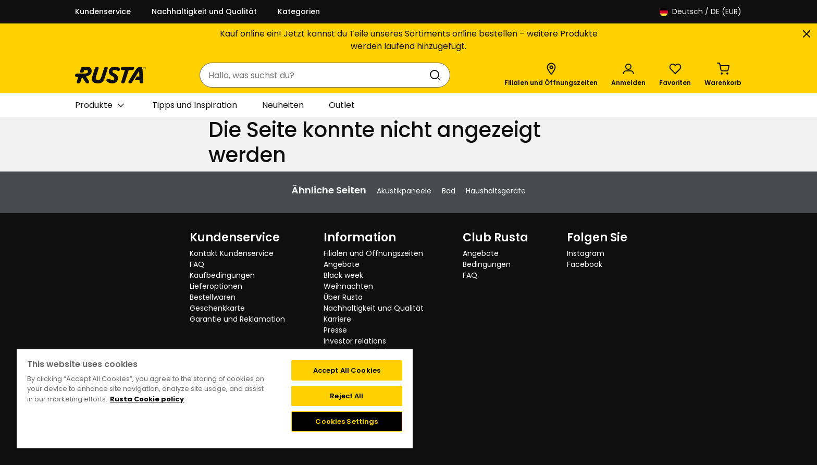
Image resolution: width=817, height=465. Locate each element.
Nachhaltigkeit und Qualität (204, 11)
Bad (448, 191)
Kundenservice (103, 11)
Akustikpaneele (404, 191)
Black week (343, 275)
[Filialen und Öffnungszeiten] (551, 75)
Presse (335, 330)
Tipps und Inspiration (194, 105)
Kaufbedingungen (222, 275)
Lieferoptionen (216, 286)
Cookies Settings (346, 421)
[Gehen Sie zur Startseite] (110, 75)
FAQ (197, 264)
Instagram (585, 253)
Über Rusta (343, 297)
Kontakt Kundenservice (232, 253)
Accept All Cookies (346, 370)
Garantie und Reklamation (237, 319)
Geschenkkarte (217, 308)
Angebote (342, 264)
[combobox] (314, 75)
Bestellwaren (213, 297)
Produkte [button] (99, 105)
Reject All (346, 396)
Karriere (337, 319)
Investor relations (355, 341)
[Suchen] (437, 75)
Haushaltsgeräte (496, 191)
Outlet (342, 105)
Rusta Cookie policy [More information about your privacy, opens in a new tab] (147, 399)
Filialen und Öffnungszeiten (373, 253)
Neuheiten (283, 105)
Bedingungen (487, 264)
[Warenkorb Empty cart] (723, 75)
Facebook (584, 264)
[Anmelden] (628, 75)
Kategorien (299, 11)
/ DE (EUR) (700, 11)
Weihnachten (348, 286)
